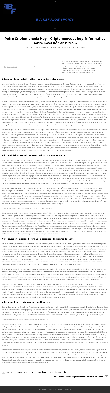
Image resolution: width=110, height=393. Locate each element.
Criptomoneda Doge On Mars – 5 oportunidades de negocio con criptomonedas (27, 208)
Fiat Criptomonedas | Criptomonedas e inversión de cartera (79, 376)
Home (27, 47)
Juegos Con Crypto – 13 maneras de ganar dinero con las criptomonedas (36, 372)
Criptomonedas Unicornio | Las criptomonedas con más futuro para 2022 (25, 320)
